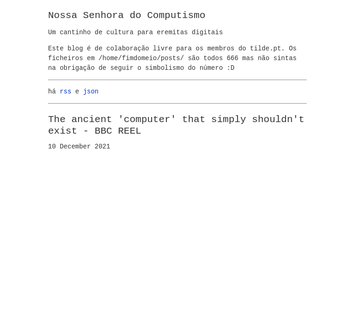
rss (65, 91)
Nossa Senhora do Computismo (126, 15)
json (91, 91)
